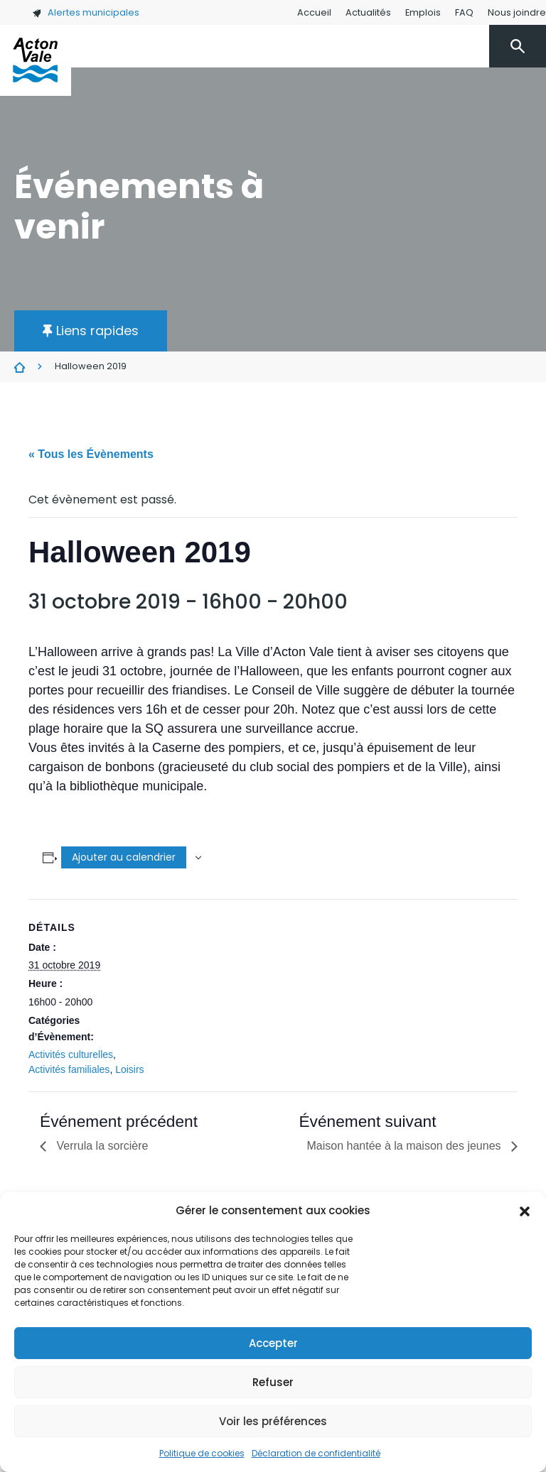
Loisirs (129, 1069)
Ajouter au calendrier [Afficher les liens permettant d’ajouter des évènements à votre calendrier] (124, 857)
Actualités (368, 12)
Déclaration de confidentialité (316, 1453)
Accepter (273, 1343)
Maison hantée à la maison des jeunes (405, 1146)
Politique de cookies (202, 1453)
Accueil (314, 12)
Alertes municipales (85, 12)
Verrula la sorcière (100, 1146)
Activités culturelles (70, 1054)
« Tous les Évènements (91, 454)
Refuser (273, 1382)
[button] (525, 1211)
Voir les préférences (273, 1421)
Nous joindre (517, 12)
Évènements (19, 367)
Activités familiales (68, 1069)
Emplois (423, 12)
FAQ (464, 12)
